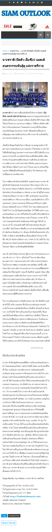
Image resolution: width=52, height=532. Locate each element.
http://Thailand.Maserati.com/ (25, 496)
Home (4, 51)
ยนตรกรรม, (39, 73)
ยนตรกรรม (14, 51)
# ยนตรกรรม (14, 515)
